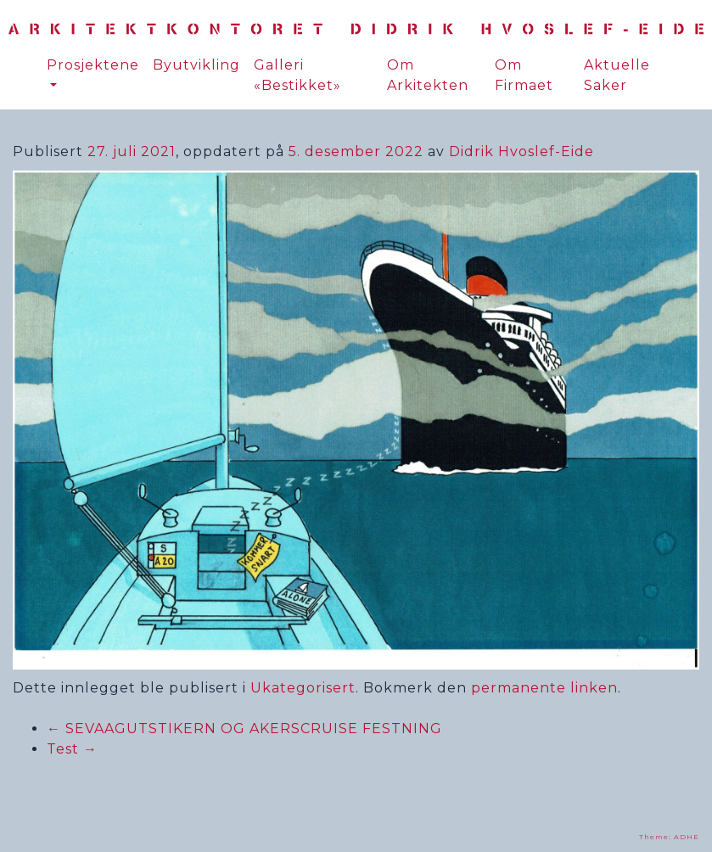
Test (72, 749)
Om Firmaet (524, 75)
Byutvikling (196, 65)
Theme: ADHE (669, 836)
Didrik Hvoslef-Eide (521, 151)
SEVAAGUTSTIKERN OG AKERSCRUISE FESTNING (244, 728)
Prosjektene (93, 65)
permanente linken (544, 688)
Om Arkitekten (427, 75)
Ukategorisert (303, 688)
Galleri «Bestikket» (297, 75)
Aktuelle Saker (617, 75)
